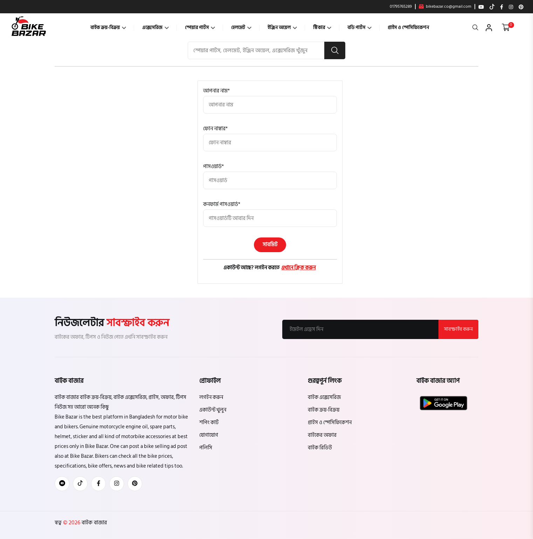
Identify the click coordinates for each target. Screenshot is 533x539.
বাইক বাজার (93, 522)
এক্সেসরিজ (155, 27)
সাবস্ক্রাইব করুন (458, 329)
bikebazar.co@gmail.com (445, 7)
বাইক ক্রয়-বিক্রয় (108, 27)
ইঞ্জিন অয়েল (282, 27)
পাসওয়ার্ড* (213, 166)
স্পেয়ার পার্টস (200, 27)
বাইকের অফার (322, 435)
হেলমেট (241, 27)
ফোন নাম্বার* (215, 128)
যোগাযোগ (208, 435)
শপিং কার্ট (209, 422)
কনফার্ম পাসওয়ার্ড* (221, 204)
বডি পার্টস (359, 27)
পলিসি (205, 447)
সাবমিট (270, 244)
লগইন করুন (211, 397)
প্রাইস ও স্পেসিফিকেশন (408, 27)
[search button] (334, 50)
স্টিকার (322, 27)
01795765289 (401, 7)
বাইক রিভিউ (320, 447)
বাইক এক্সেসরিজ (324, 397)
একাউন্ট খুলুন (212, 410)
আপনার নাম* (216, 91)
